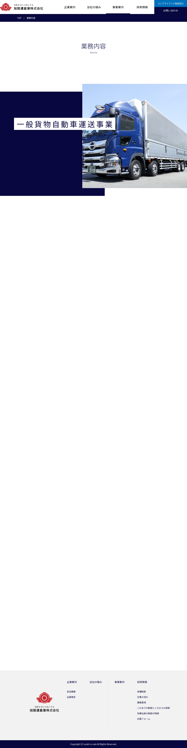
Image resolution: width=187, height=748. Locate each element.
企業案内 (69, 7)
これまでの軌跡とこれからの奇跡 (153, 707)
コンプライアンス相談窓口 (171, 3)
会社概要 (71, 691)
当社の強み (94, 7)
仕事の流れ (142, 697)
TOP (19, 17)
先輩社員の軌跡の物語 (148, 713)
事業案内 (118, 7)
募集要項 (141, 702)
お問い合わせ (170, 10)
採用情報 (142, 7)
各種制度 (141, 691)
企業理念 (71, 697)
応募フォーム (143, 718)
